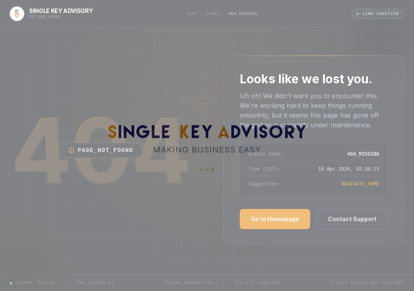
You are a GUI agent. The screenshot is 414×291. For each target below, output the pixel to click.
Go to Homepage (275, 218)
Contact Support (352, 218)
